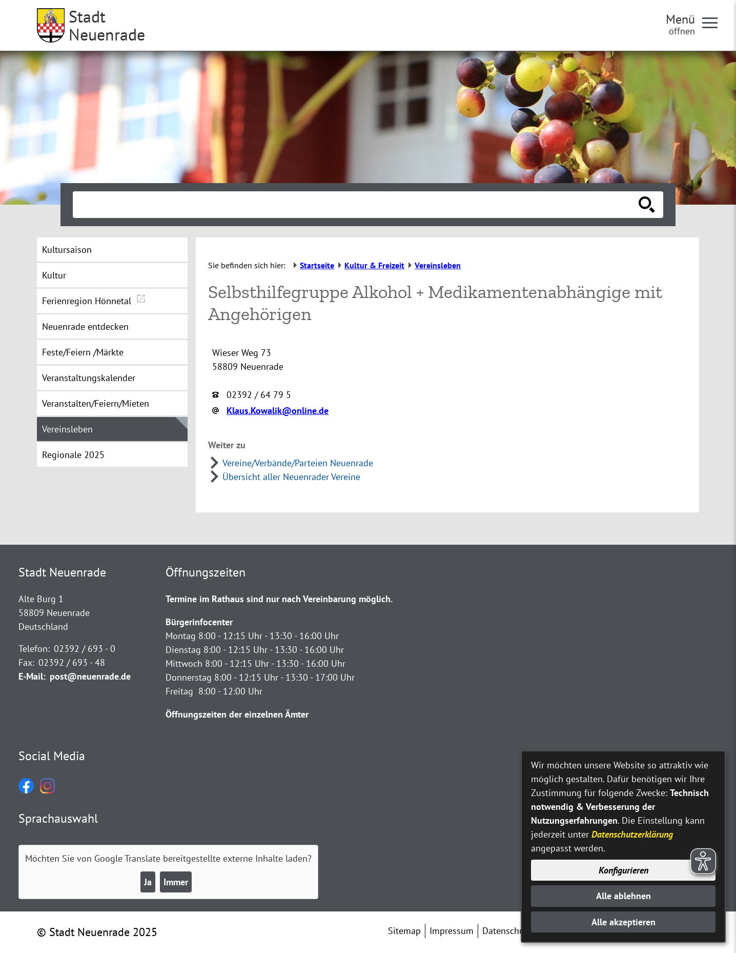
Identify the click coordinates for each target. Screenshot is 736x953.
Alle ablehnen (623, 896)
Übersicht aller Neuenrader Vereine (291, 477)
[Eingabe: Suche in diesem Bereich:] (357, 204)
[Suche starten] (647, 204)
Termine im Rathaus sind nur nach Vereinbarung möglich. (279, 599)
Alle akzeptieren (623, 922)
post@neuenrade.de (90, 676)
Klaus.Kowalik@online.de (278, 410)
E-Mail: (32, 676)
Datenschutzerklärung (632, 834)
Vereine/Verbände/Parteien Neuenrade (297, 463)
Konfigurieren (623, 870)
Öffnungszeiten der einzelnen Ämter (237, 714)
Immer (175, 882)
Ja (148, 882)
